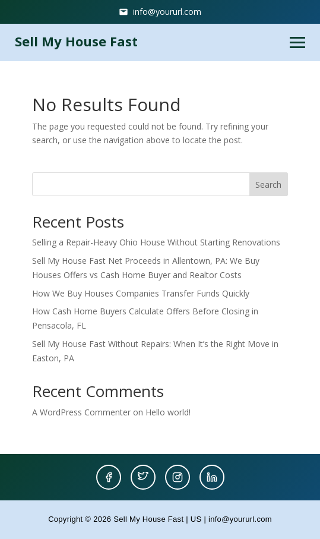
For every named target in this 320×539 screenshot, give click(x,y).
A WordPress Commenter (81, 412)
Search (268, 184)
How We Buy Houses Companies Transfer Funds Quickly (140, 293)
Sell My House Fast (76, 41)
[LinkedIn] (211, 477)
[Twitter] (143, 477)
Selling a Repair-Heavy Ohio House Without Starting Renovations (156, 242)
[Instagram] (177, 477)
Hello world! (168, 412)
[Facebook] (108, 477)
